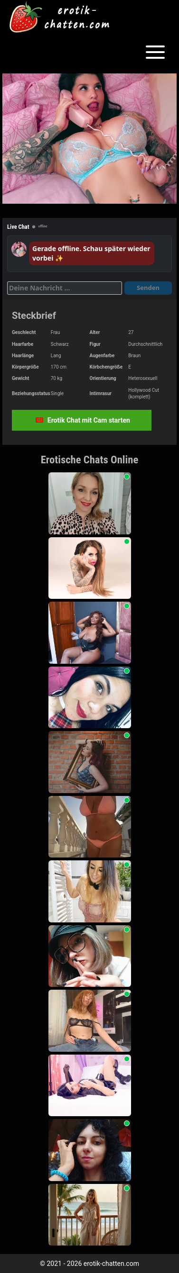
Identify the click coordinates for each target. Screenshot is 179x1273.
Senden (148, 287)
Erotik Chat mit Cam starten (83, 420)
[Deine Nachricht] (64, 288)
